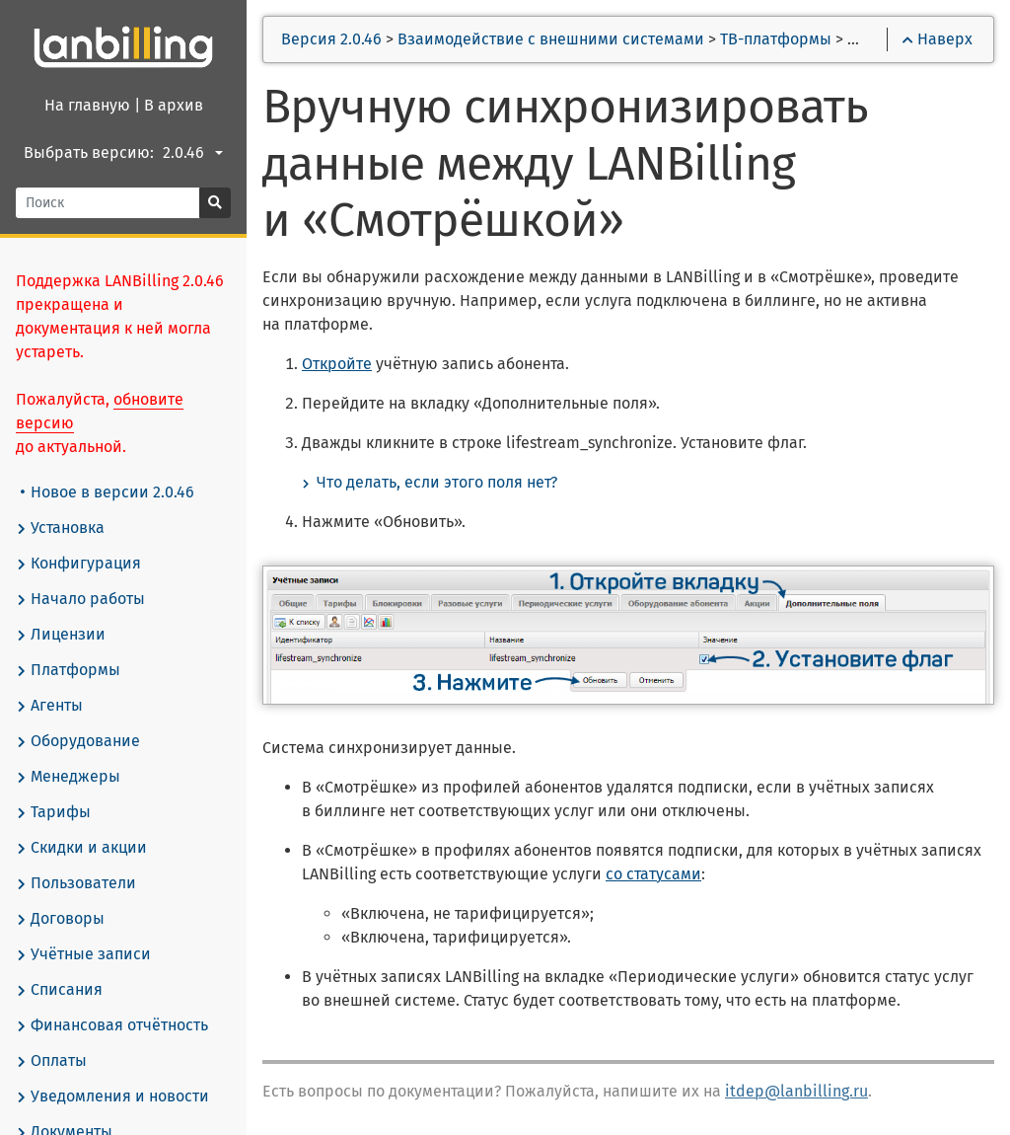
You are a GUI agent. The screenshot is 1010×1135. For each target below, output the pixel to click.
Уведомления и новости (112, 1096)
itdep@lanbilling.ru (796, 1091)
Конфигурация (78, 563)
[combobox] (196, 153)
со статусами (653, 874)
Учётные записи (83, 954)
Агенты (49, 706)
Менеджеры (68, 777)
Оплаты (51, 1061)
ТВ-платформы (775, 39)
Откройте (337, 363)
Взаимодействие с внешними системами (550, 39)
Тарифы (53, 812)
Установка (60, 528)
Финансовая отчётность (112, 1025)
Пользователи (76, 883)
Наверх (937, 39)
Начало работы (80, 599)
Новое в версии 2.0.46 (107, 492)
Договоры (60, 919)
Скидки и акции (81, 848)
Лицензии (61, 634)
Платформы (68, 670)
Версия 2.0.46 (331, 39)
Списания (59, 990)
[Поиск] (108, 203)
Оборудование (78, 741)
